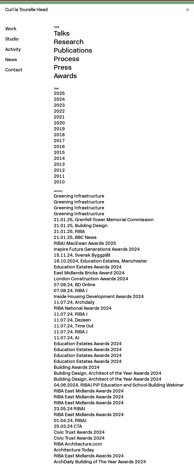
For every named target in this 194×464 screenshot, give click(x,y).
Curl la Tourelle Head (26, 9)
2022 (59, 111)
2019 (59, 129)
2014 (59, 158)
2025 (59, 93)
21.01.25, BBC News (75, 237)
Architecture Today (74, 450)
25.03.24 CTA (68, 426)
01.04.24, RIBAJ (70, 420)
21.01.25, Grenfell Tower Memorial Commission (104, 219)
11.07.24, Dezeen (72, 320)
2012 (59, 170)
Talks (62, 33)
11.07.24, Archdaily (74, 302)
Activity (13, 49)
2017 (59, 140)
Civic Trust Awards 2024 (79, 432)
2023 (59, 105)
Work (10, 28)
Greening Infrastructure (79, 196)
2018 (59, 134)
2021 (59, 117)
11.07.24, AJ (66, 337)
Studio (12, 39)
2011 (59, 176)
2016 (59, 146)
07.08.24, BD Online (74, 284)
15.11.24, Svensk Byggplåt (82, 255)
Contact (13, 70)
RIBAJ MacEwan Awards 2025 (85, 243)
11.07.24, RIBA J (71, 314)
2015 (59, 152)
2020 (59, 123)
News (11, 59)
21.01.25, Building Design (81, 225)
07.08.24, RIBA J (71, 290)
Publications (73, 50)
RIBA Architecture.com (78, 444)
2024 (59, 99)
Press (63, 67)
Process (67, 59)
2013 (59, 164)
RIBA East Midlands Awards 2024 (89, 456)
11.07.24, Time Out (74, 326)
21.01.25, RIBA (69, 231)
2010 (59, 182)
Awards (65, 76)
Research (69, 42)
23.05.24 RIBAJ (69, 408)
